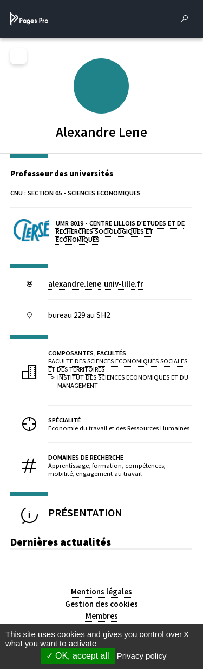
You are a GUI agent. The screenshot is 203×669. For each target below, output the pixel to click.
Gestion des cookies (101, 604)
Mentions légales (101, 591)
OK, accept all (77, 655)
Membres (102, 616)
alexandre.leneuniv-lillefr (95, 284)
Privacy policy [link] (142, 655)
